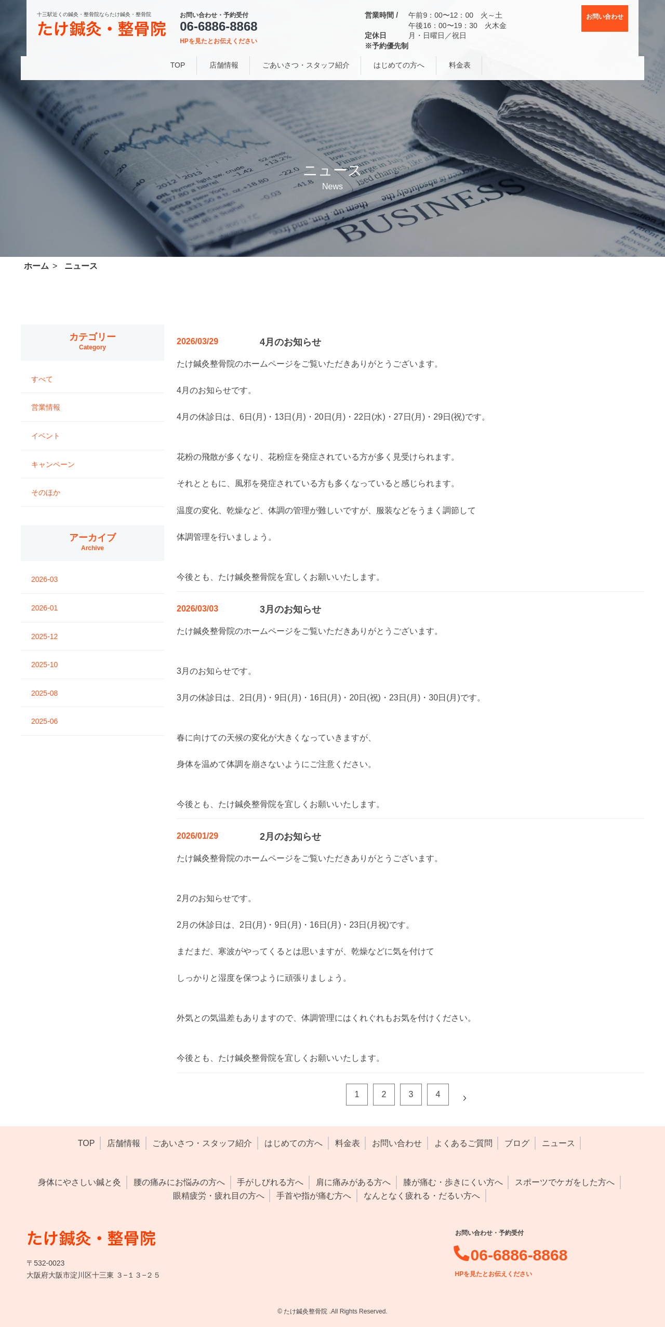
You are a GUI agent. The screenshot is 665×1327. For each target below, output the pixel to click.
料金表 (347, 1143)
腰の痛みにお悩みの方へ (179, 1182)
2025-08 (44, 693)
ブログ (516, 1143)
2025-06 (44, 721)
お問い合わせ (397, 1143)
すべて (42, 379)
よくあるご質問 (463, 1143)
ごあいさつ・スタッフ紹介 (202, 1143)
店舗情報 (123, 1143)
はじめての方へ (293, 1143)
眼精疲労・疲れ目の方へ (218, 1195)
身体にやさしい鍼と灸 (79, 1182)
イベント (45, 436)
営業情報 (45, 407)
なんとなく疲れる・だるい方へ (422, 1195)
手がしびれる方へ (270, 1182)
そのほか (45, 492)
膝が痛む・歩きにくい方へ (453, 1182)
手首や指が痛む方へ (313, 1195)
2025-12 (44, 636)
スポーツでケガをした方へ (565, 1182)
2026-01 (44, 608)
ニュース (558, 1143)
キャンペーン (53, 464)
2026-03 (44, 579)
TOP (86, 1143)
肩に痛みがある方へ (353, 1182)
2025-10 (44, 664)
